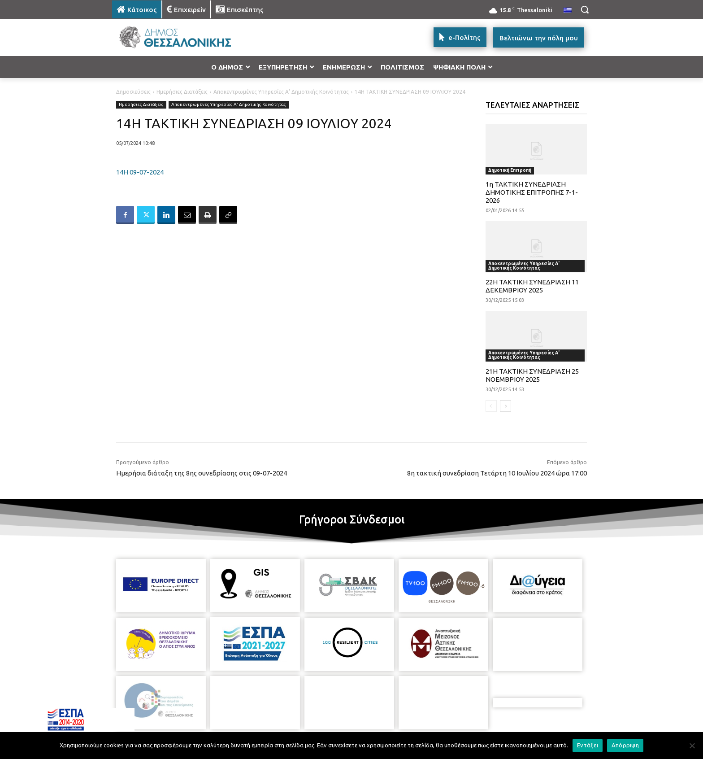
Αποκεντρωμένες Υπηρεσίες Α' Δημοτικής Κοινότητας (281, 92)
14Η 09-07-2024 (140, 172)
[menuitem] (567, 11)
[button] (584, 9)
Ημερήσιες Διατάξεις (182, 92)
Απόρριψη (625, 745)
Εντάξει (587, 745)
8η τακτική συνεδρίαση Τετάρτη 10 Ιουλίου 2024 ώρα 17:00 (497, 473)
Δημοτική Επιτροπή (509, 170)
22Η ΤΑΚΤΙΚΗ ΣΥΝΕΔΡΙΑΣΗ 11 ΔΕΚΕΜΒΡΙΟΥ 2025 (532, 286)
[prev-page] (491, 406)
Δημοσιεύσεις (133, 92)
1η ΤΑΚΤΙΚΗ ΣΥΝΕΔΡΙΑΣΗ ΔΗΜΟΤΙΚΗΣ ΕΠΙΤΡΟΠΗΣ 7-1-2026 (532, 192)
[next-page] (505, 406)
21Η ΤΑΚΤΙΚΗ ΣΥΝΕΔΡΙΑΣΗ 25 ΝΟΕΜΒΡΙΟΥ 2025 (532, 375)
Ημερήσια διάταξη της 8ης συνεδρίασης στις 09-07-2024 (201, 473)
